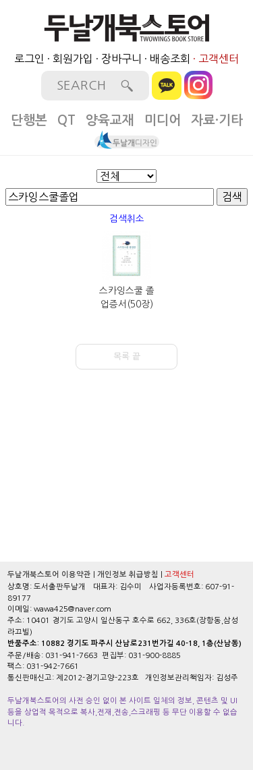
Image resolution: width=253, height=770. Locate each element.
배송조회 (170, 58)
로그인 (29, 58)
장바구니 (121, 58)
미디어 (162, 120)
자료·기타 (217, 120)
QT (66, 120)
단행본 (29, 120)
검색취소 (126, 218)
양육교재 (110, 120)
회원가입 (73, 58)
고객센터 (218, 58)
